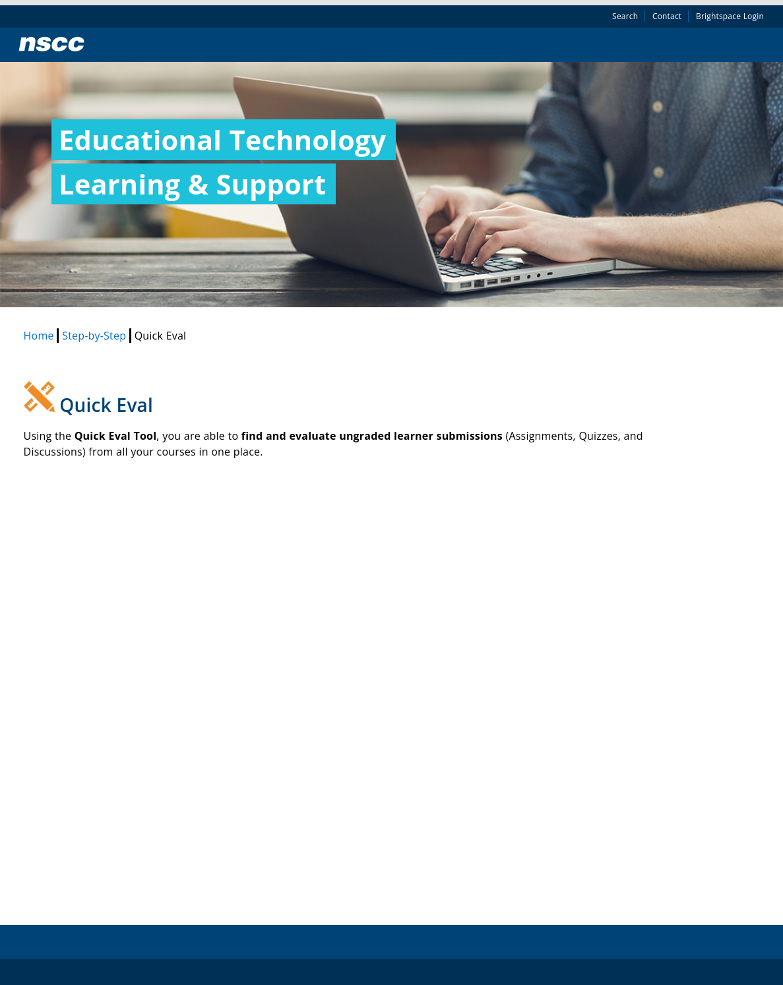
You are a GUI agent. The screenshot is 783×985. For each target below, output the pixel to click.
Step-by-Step (95, 335)
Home (40, 335)
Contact (666, 16)
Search (625, 16)
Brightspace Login (730, 16)
